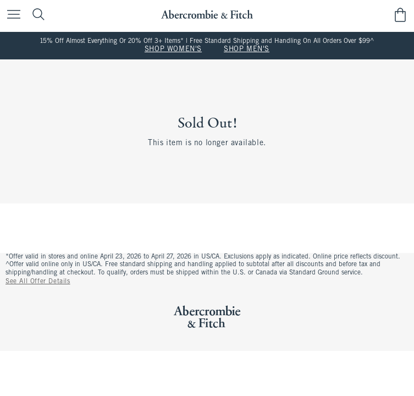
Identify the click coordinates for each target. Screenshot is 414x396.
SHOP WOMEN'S (173, 49)
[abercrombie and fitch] (207, 14)
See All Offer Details (37, 281)
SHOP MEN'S (246, 49)
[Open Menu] (11, 15)
